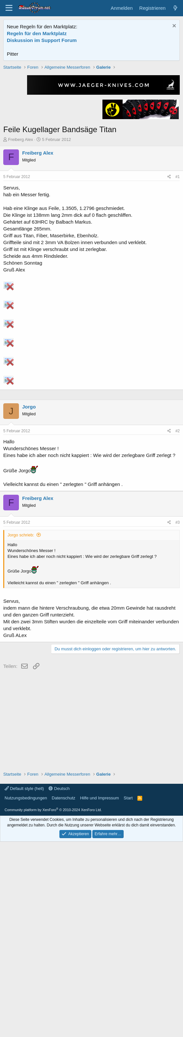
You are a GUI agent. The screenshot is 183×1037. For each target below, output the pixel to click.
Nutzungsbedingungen (26, 993)
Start (128, 993)
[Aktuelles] (175, 8)
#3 (177, 717)
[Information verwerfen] (173, 26)
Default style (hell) (24, 983)
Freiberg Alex (20, 232)
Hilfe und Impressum (99, 993)
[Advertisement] (91, 109)
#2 (177, 626)
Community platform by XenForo (53, 1005)
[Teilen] (169, 269)
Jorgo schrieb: (21, 730)
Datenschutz (63, 993)
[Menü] (9, 8)
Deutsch (59, 983)
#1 (177, 269)
